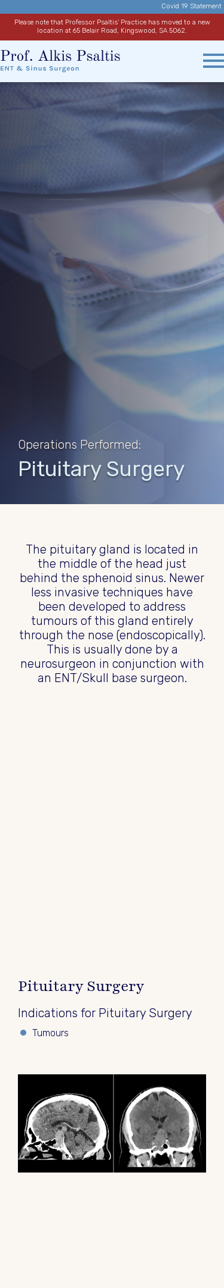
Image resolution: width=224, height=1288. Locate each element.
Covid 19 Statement (191, 6)
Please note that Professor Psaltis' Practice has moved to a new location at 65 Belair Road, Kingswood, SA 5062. (112, 26)
